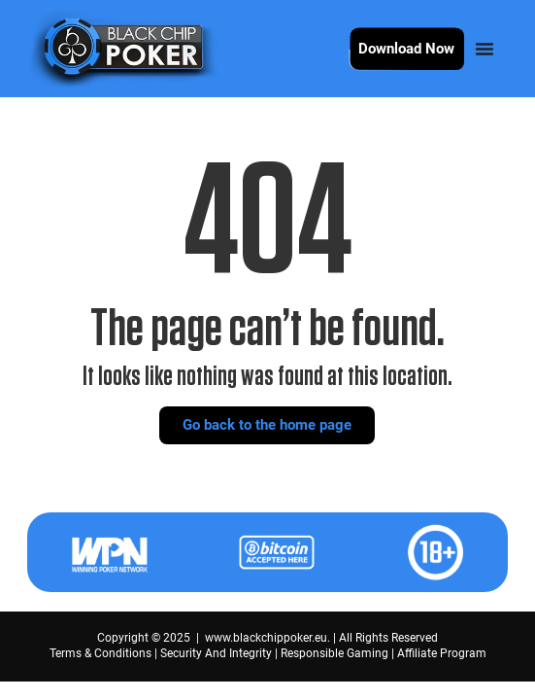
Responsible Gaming (334, 653)
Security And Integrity (216, 653)
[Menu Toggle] (484, 48)
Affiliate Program (441, 653)
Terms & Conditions (100, 653)
